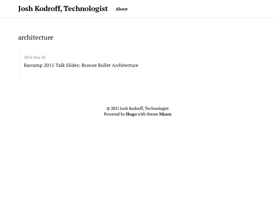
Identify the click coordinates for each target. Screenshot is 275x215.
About (122, 9)
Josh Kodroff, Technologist (63, 8)
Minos (165, 114)
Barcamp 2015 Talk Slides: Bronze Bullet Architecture (81, 65)
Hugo (131, 114)
